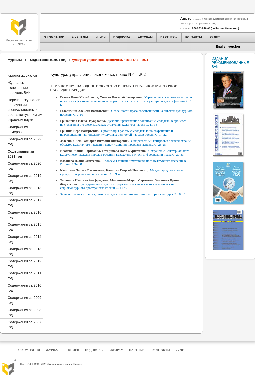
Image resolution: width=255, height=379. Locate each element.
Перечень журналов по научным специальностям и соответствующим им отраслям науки (25, 110)
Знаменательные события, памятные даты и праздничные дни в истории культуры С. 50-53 (122, 194)
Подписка (94, 350)
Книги (73, 350)
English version (228, 46)
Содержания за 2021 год (48, 60)
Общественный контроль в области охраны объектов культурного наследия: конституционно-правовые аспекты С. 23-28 (125, 142)
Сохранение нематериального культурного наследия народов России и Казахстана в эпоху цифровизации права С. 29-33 (124, 152)
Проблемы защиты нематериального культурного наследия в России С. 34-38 (123, 162)
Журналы (15, 60)
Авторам (116, 350)
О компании (29, 350)
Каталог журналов (22, 75)
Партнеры (138, 350)
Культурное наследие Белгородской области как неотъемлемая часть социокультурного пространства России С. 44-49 (117, 186)
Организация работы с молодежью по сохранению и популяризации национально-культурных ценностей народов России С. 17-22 (116, 132)
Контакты (161, 350)
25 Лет (181, 350)
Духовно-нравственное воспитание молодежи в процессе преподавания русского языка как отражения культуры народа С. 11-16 (123, 122)
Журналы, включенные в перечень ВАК (19, 88)
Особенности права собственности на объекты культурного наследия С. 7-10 (126, 112)
